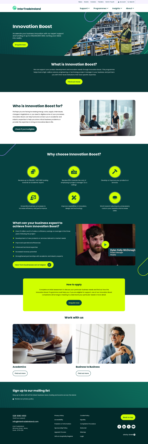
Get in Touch (109, 2)
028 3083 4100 (19, 415)
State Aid (83, 428)
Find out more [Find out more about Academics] (20, 373)
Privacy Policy (59, 415)
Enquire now (20, 45)
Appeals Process (60, 432)
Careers (93, 2)
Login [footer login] (82, 436)
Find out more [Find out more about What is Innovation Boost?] (74, 82)
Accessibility (58, 420)
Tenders (101, 2)
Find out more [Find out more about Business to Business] (83, 373)
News (80, 2)
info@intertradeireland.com (26, 421)
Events (86, 2)
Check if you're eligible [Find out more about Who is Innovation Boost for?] (24, 129)
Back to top (128, 417)
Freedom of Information (62, 424)
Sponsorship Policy (60, 428)
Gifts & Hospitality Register (63, 436)
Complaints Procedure (88, 424)
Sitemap (83, 432)
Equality (83, 420)
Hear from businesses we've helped (30, 265)
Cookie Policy (84, 415)
